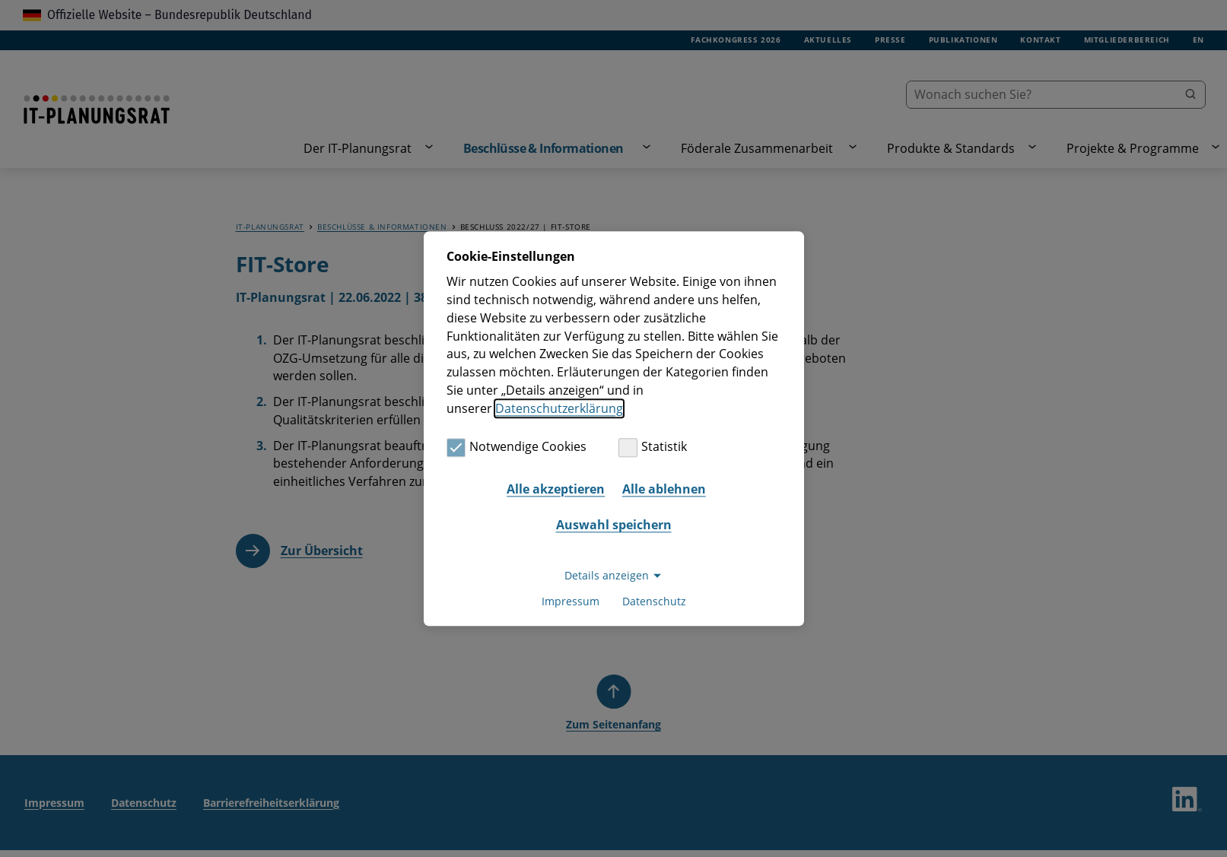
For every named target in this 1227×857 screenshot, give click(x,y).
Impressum (570, 601)
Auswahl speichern (614, 525)
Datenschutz (654, 601)
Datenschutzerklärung (559, 408)
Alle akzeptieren (556, 489)
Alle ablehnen (664, 489)
